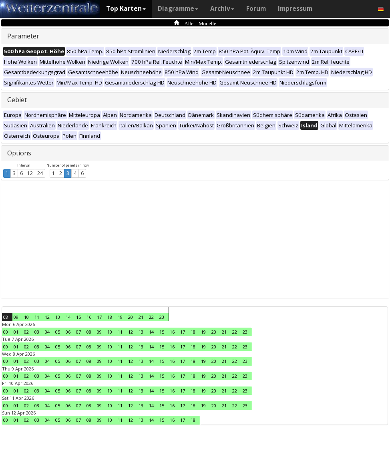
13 (57, 317)
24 (40, 173)
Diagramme (178, 8)
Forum (256, 8)
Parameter (23, 36)
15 (78, 317)
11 (36, 317)
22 (151, 317)
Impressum (295, 8)
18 (109, 317)
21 (141, 317)
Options (19, 153)
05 (57, 332)
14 (68, 317)
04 (47, 332)
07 (78, 332)
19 (120, 317)
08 (5, 317)
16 (88, 317)
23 (161, 317)
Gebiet (17, 99)
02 (26, 332)
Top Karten (126, 8)
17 (99, 317)
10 (26, 317)
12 (30, 173)
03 (36, 332)
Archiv (222, 8)
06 (68, 332)
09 (16, 317)
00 (5, 332)
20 (130, 317)
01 (16, 332)
